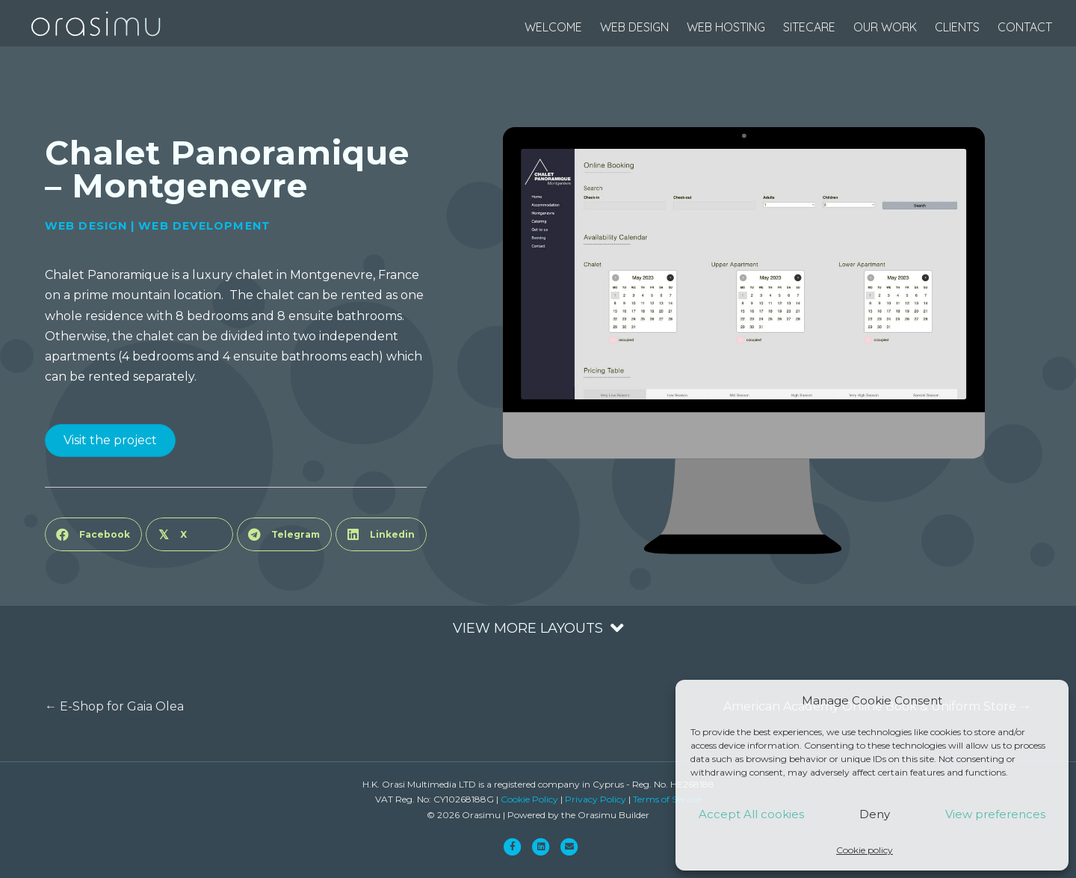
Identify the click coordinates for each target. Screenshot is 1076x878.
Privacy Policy (595, 799)
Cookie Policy (529, 799)
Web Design (86, 226)
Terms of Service (667, 799)
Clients (957, 26)
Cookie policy (864, 850)
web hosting (726, 26)
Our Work (885, 26)
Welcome (553, 26)
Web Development (204, 226)
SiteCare (809, 26)
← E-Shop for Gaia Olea (114, 706)
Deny (874, 814)
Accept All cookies (751, 814)
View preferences (995, 814)
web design (634, 26)
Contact (1025, 26)
